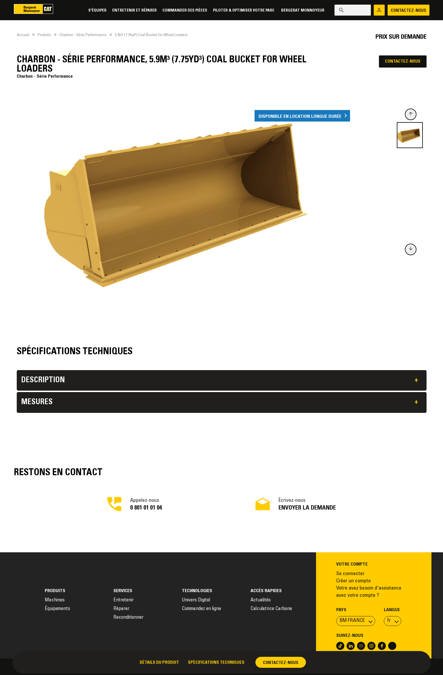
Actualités (261, 600)
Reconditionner (128, 617)
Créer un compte (353, 581)
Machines (55, 600)
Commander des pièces (183, 10)
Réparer (121, 609)
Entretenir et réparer (133, 10)
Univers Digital (196, 600)
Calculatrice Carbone (271, 609)
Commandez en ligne (201, 609)
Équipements (57, 609)
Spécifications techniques (216, 663)
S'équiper (96, 10)
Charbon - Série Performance (82, 35)
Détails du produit (159, 663)
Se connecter (350, 574)
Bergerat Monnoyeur (301, 10)
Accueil (23, 35)
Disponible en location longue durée (300, 116)
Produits (44, 35)
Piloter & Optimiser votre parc (243, 10)
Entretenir (123, 600)
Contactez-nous (402, 61)
